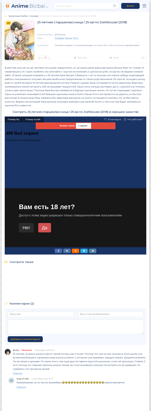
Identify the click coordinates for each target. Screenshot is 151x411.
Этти (76, 38)
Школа (68, 38)
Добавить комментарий (25, 339)
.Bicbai (29, 6)
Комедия (59, 38)
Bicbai (16, 350)
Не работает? (133, 119)
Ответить (17, 373)
